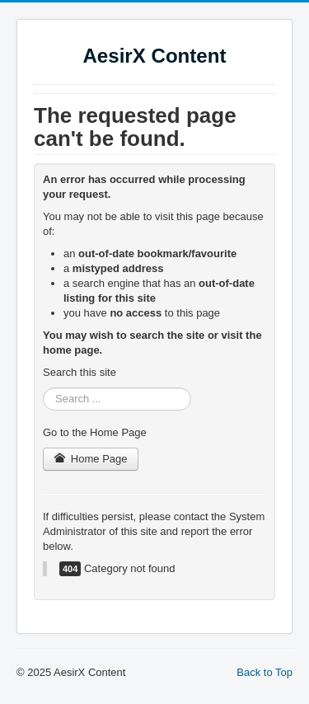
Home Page (91, 459)
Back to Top (264, 672)
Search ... (43, 387)
